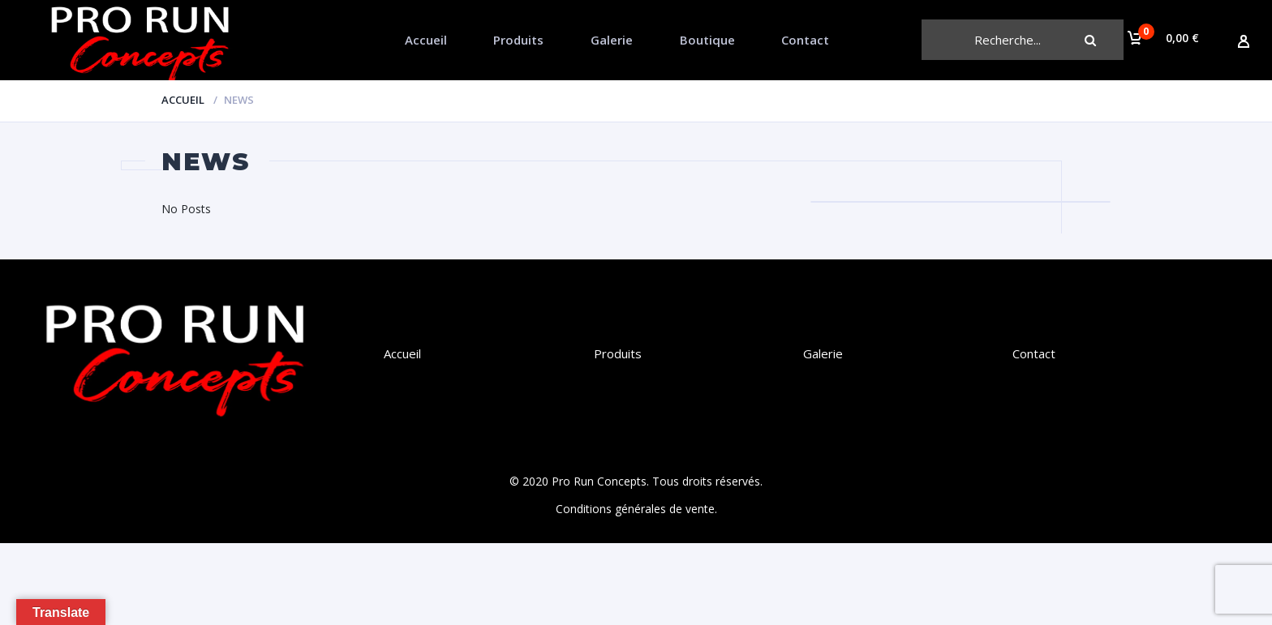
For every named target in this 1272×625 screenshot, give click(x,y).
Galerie (612, 40)
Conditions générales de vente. (636, 508)
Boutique (707, 40)
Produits (518, 40)
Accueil (426, 40)
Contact (805, 40)
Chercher (1103, 39)
